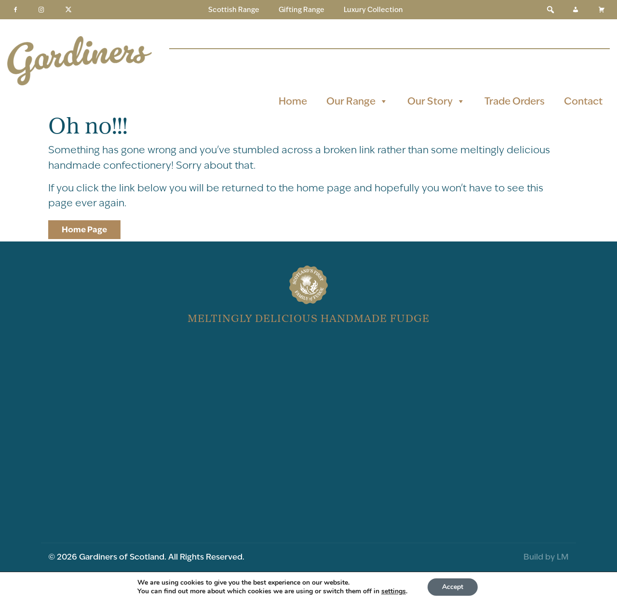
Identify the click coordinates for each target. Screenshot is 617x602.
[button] (550, 9)
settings (393, 591)
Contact (583, 100)
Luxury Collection (373, 9)
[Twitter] (68, 9)
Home (293, 100)
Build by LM (546, 556)
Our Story (436, 101)
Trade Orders (514, 100)
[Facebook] (15, 9)
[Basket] (601, 9)
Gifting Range (301, 9)
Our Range (357, 101)
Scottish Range (233, 9)
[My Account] (575, 9)
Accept (452, 586)
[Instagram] (41, 9)
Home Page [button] (84, 229)
